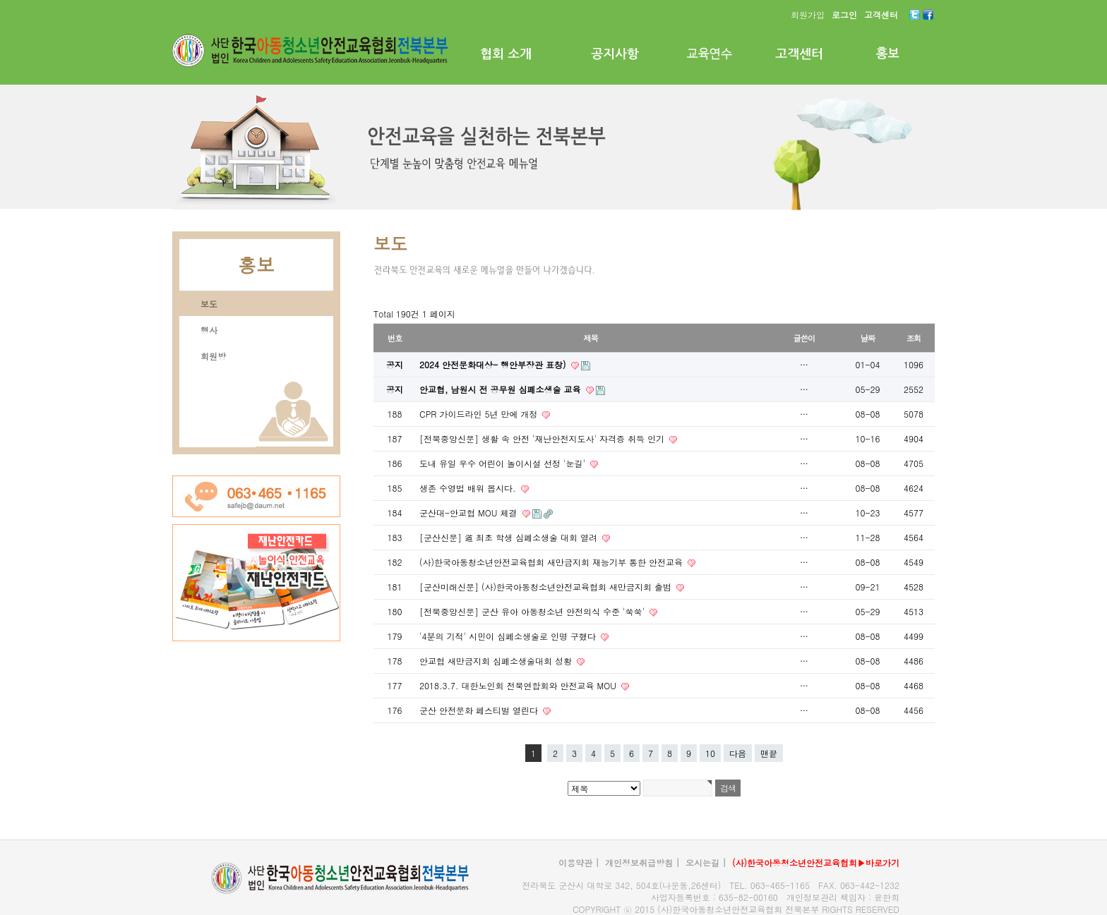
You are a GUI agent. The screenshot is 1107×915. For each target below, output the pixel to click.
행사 (209, 330)
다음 (737, 753)
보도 (209, 304)
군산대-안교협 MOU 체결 (469, 513)
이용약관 (575, 862)
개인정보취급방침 (639, 862)
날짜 (868, 338)
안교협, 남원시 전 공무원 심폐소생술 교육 (501, 389)
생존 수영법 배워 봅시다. (469, 488)
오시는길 (702, 862)
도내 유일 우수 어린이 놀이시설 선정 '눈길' (503, 463)
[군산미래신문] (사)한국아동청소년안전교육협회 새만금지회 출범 (546, 587)
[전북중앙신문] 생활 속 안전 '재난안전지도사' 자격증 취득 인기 (543, 438)
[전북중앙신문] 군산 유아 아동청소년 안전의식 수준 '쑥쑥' (533, 611)
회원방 (213, 356)
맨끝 (768, 753)
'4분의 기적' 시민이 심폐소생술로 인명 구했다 (509, 636)
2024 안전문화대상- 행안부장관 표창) (494, 364)
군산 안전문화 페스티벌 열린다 (480, 710)
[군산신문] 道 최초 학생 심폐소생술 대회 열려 (509, 537)
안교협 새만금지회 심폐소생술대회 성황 (497, 661)
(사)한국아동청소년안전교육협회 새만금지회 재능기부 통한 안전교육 (552, 562)
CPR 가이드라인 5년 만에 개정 (479, 414)
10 (710, 753)
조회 (913, 338)
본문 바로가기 (0, 0)
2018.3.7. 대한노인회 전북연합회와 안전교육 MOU (519, 685)
